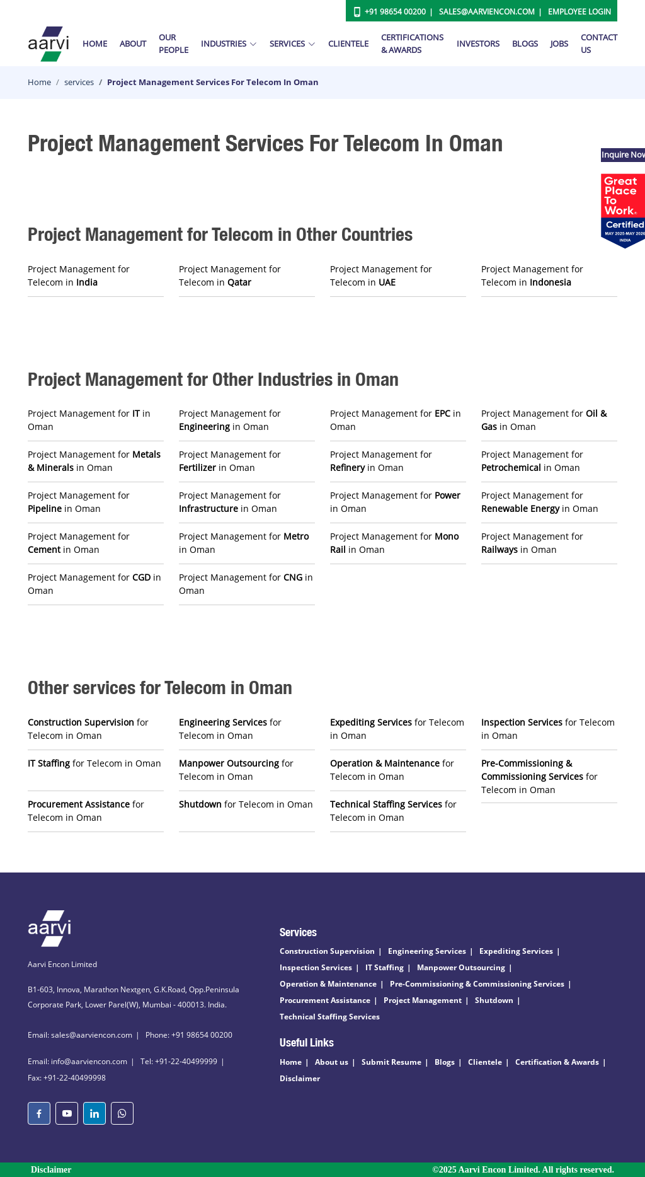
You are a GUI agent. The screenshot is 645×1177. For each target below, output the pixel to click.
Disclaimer (300, 1078)
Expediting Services (516, 951)
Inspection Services (316, 967)
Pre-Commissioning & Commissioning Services (477, 983)
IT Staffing (384, 967)
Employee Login (579, 11)
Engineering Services (427, 951)
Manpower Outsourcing (461, 967)
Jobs (559, 43)
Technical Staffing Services (330, 1016)
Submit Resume (391, 1062)
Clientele (348, 43)
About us (331, 1062)
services (79, 82)
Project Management (423, 1000)
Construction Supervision (327, 951)
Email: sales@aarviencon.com (80, 1034)
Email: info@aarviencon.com (77, 1061)
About (133, 43)
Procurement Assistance (325, 1000)
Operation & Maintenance (328, 983)
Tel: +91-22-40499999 (178, 1061)
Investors (478, 43)
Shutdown (494, 1000)
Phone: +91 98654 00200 (189, 1034)
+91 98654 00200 (395, 11)
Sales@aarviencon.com (487, 11)
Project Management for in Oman (89, 419)
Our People (173, 43)
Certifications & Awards (412, 43)
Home (95, 43)
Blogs (525, 43)
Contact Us (599, 43)
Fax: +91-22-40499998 (67, 1077)
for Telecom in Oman (88, 728)
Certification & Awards (557, 1062)
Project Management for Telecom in (79, 275)
